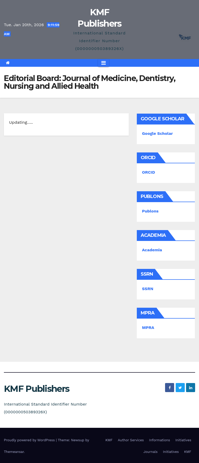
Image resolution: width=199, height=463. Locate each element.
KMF (109, 440)
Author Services (131, 440)
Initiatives (183, 440)
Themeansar (14, 452)
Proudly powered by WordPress (30, 440)
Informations (159, 440)
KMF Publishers (36, 388)
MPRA (148, 327)
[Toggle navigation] (103, 63)
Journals (151, 452)
